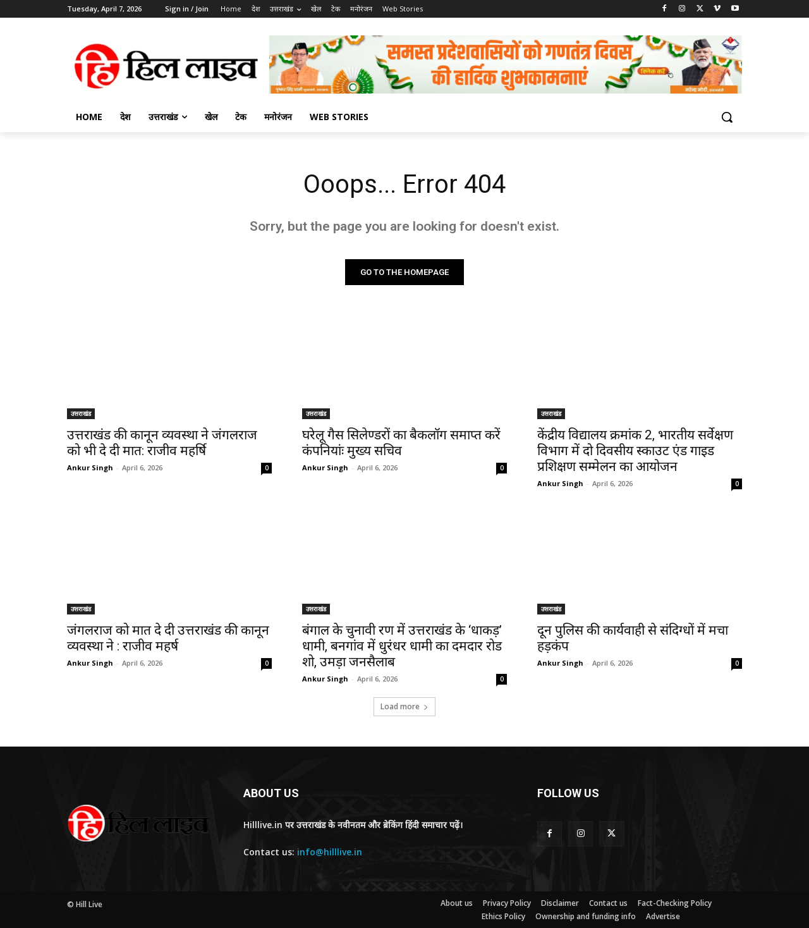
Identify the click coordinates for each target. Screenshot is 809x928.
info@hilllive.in (329, 852)
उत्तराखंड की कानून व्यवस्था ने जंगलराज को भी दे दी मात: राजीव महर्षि (162, 442)
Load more (404, 706)
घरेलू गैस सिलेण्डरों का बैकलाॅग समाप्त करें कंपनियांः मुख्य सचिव (401, 442)
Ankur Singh (90, 467)
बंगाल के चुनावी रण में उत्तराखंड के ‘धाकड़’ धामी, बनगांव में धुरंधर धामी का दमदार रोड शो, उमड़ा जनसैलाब (402, 646)
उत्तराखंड (81, 413)
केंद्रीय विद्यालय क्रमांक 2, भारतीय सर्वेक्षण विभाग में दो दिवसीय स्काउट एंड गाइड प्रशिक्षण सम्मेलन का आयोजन (635, 450)
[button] (727, 117)
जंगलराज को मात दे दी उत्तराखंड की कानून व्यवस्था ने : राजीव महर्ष (168, 638)
